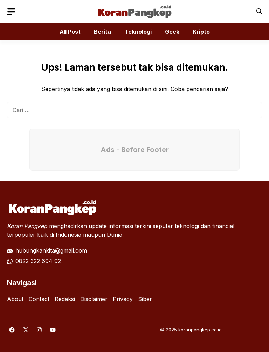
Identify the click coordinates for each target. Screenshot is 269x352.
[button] (259, 11)
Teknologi (138, 31)
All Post (70, 31)
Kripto (201, 31)
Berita (102, 31)
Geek (172, 31)
